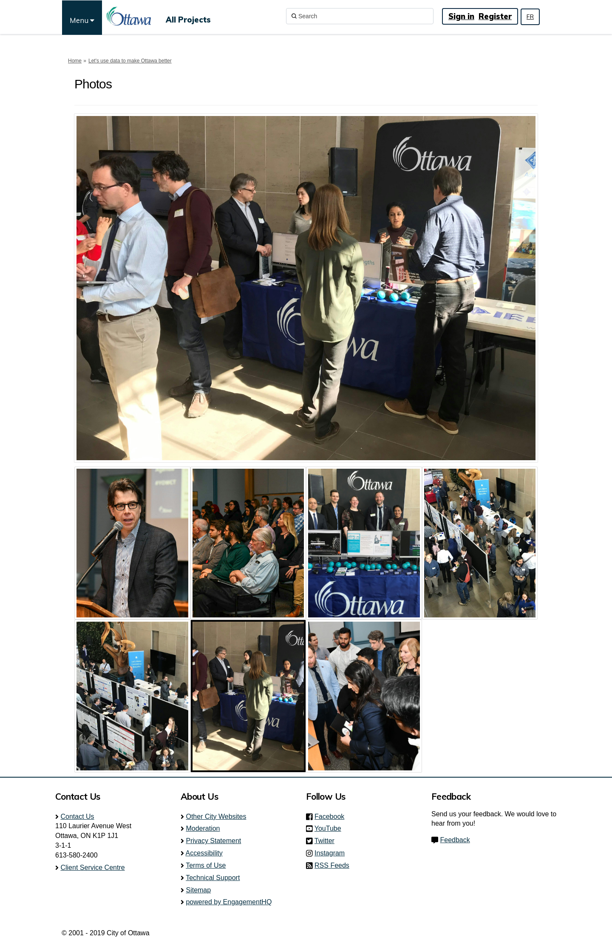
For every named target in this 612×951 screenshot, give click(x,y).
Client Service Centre (92, 867)
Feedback (455, 839)
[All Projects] (188, 16)
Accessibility (204, 853)
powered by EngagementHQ (229, 902)
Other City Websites (216, 816)
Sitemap (198, 890)
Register (495, 16)
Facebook (331, 816)
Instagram (332, 853)
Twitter (327, 840)
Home (75, 61)
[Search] (360, 16)
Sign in (461, 16)
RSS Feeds (331, 865)
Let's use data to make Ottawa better (130, 61)
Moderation (203, 828)
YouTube (330, 828)
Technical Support (213, 877)
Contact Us (77, 816)
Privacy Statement (213, 840)
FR (530, 16)
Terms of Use (206, 865)
